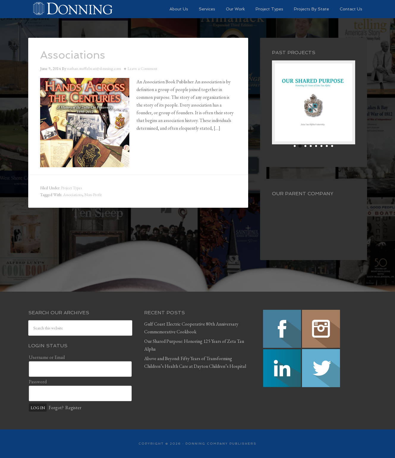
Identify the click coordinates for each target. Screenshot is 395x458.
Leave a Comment (142, 68)
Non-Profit (93, 194)
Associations (72, 55)
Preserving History (72, 9)
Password (38, 382)
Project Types (71, 187)
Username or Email (47, 357)
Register (73, 407)
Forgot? (56, 407)
